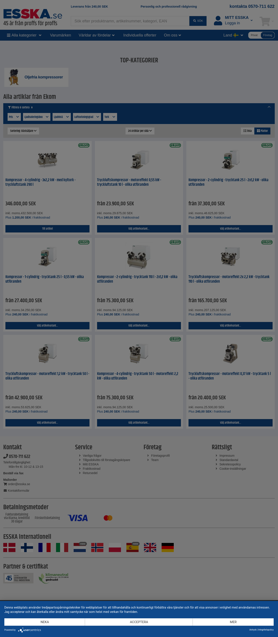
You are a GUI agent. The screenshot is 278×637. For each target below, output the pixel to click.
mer (233, 622)
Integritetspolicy (266, 630)
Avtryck (252, 630)
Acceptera (139, 622)
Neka (45, 622)
